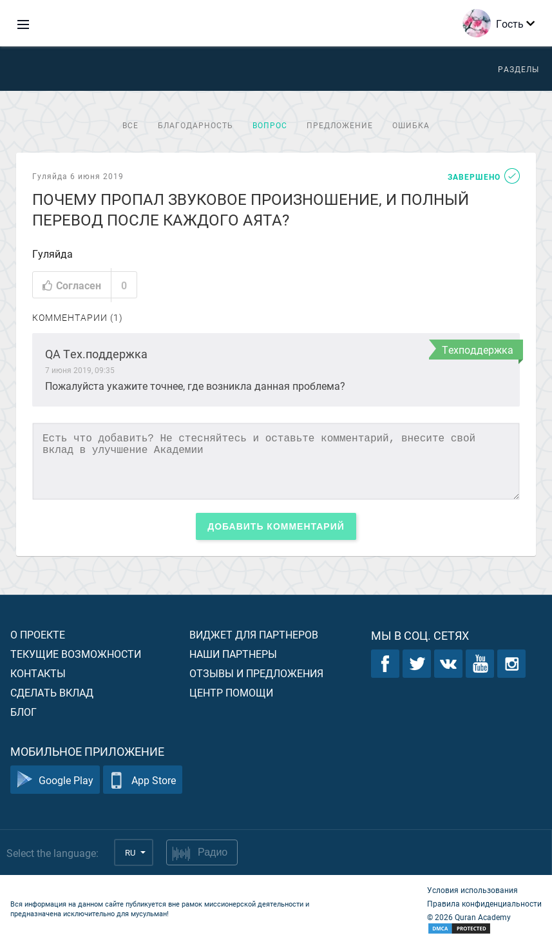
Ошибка (411, 125)
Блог (23, 711)
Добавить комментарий (276, 526)
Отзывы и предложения (256, 673)
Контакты (38, 673)
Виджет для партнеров (253, 634)
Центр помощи (231, 692)
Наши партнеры (233, 653)
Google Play (55, 780)
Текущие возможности (75, 653)
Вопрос (269, 125)
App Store (142, 780)
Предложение (340, 125)
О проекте (37, 634)
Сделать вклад (51, 692)
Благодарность (195, 125)
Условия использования (472, 890)
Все (130, 125)
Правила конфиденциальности (484, 903)
